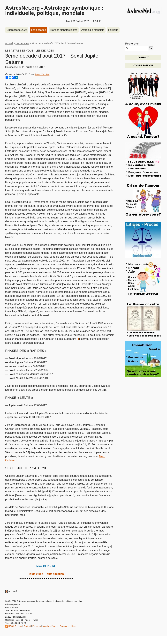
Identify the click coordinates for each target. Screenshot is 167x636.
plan (20, 626)
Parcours (36, 626)
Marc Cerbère (42, 74)
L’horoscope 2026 (17, 30)
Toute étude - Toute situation (46, 574)
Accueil (9, 43)
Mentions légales (50, 626)
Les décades (38, 30)
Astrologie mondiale (92, 30)
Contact (27, 626)
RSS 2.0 (10, 626)
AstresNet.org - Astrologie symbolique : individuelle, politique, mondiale (54, 10)
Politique (113, 30)
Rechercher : (132, 43)
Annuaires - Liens (68, 626)
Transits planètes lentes (63, 30)
